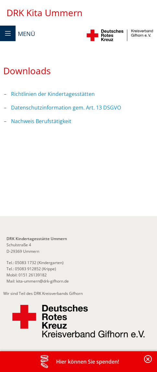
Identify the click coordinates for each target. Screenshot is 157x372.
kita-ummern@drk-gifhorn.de (42, 281)
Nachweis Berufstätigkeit (41, 121)
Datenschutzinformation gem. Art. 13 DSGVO (66, 107)
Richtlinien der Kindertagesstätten (53, 94)
